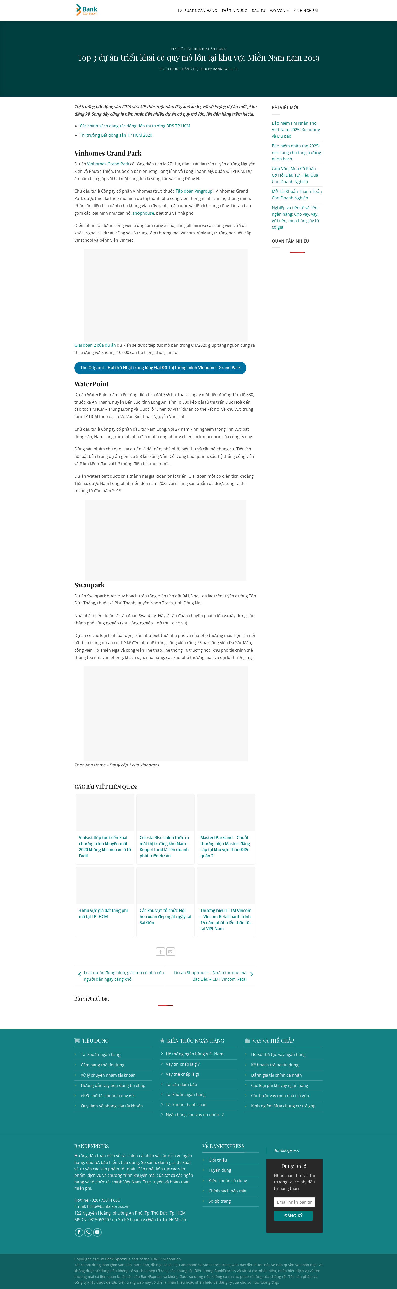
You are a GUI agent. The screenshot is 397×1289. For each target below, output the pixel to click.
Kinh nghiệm (305, 10)
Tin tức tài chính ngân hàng (198, 49)
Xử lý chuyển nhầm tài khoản (108, 1075)
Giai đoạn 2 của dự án (95, 345)
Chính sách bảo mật (228, 1191)
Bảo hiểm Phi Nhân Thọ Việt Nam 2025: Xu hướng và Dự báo (296, 129)
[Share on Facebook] (160, 951)
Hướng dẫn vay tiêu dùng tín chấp (113, 1085)
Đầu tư (259, 10)
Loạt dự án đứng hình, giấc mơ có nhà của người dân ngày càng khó (120, 976)
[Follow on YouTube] (97, 1232)
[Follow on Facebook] (79, 1232)
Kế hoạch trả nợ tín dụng (275, 1065)
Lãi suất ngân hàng (197, 10)
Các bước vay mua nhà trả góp (280, 1095)
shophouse (143, 213)
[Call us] (88, 1232)
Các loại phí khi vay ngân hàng (279, 1085)
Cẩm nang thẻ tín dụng (102, 1065)
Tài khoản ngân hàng (101, 1054)
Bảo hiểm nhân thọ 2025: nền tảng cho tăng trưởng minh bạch (296, 152)
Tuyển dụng (220, 1170)
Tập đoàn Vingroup (194, 191)
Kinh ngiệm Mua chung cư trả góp (283, 1106)
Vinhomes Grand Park (108, 164)
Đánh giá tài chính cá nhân (276, 1075)
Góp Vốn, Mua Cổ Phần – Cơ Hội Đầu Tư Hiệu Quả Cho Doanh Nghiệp (295, 175)
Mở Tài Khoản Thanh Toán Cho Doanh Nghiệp (297, 194)
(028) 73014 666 (105, 1200)
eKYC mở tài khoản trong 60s (108, 1095)
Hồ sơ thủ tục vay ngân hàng (278, 1054)
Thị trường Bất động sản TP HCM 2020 (116, 135)
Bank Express (225, 69)
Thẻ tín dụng (234, 10)
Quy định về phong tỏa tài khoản (112, 1106)
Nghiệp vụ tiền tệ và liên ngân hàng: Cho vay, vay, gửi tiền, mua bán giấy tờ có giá (295, 217)
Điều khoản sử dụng (228, 1180)
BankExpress (286, 1150)
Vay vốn (279, 10)
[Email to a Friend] (170, 951)
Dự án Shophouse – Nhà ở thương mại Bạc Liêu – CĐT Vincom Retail (214, 976)
